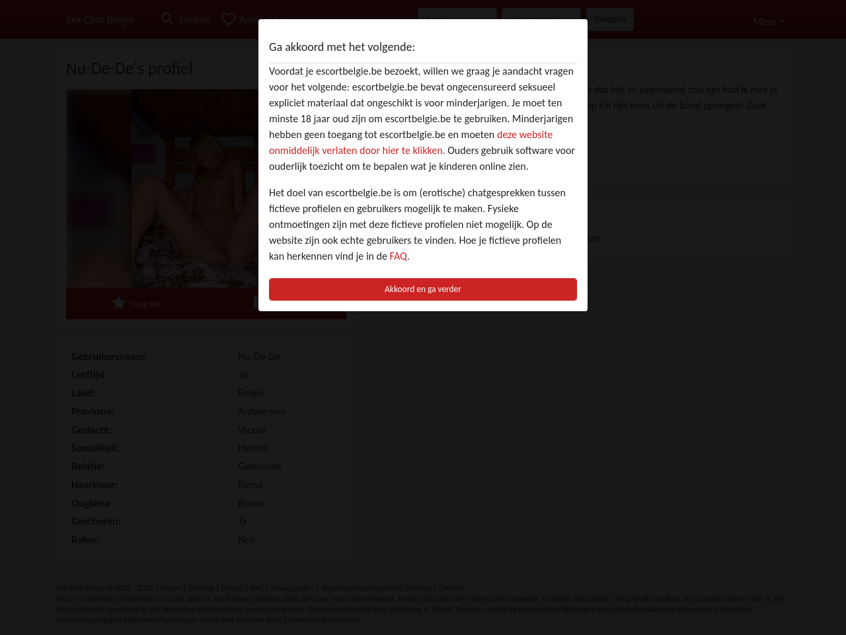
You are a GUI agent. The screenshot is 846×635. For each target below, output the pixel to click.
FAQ (398, 256)
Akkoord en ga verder (423, 289)
